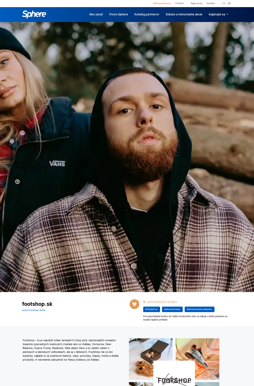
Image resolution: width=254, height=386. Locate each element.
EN (229, 3)
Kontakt (211, 3)
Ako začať (96, 14)
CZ (223, 3)
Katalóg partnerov (146, 14)
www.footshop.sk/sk (33, 310)
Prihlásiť (179, 3)
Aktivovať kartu (162, 3)
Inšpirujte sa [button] (217, 14)
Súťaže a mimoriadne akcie (184, 14)
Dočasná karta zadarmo (199, 309)
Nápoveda (196, 3)
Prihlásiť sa (151, 309)
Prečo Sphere (118, 14)
